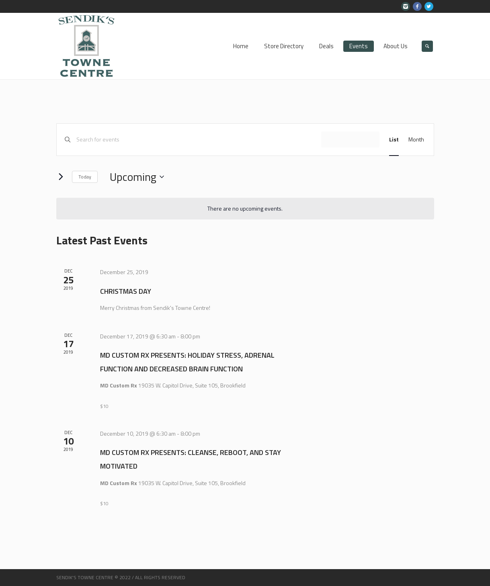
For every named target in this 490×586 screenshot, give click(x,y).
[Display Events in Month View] (416, 140)
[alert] (245, 209)
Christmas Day (125, 291)
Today (84, 176)
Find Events (350, 139)
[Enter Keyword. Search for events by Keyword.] (198, 140)
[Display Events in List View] (394, 140)
